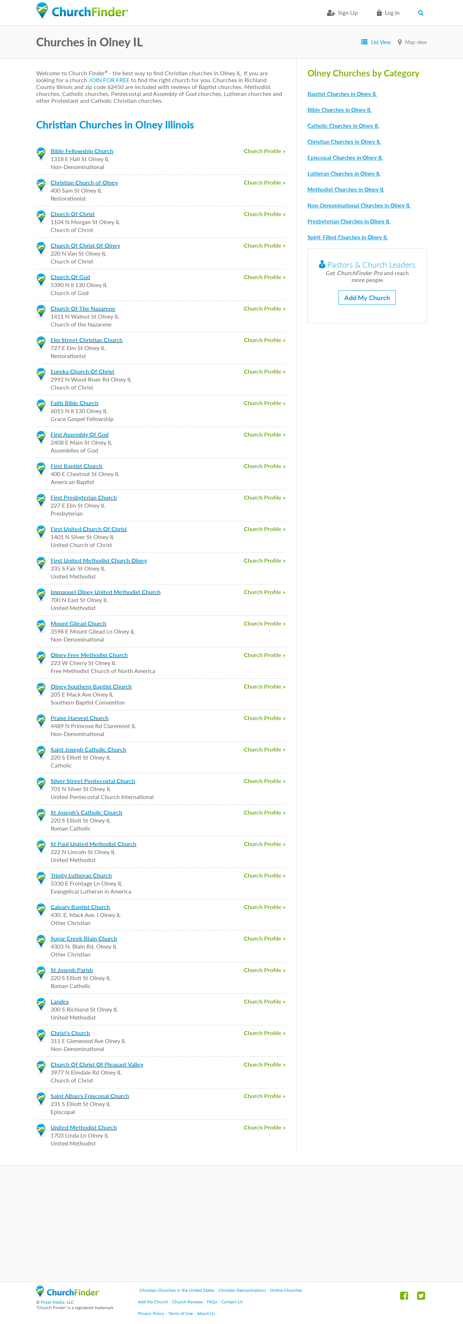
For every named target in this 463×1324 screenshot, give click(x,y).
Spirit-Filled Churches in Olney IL (347, 237)
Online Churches (286, 1290)
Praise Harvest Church (80, 717)
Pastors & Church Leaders (367, 264)
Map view (416, 42)
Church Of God (70, 276)
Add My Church (367, 298)
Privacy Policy (151, 1313)
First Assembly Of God (80, 434)
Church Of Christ (73, 213)
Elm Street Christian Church (87, 339)
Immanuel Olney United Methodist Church (106, 591)
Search (422, 13)
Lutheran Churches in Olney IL (344, 173)
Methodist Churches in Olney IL (346, 189)
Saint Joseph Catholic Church (88, 749)
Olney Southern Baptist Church (91, 686)
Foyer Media (52, 1302)
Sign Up (348, 12)
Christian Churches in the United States (177, 1290)
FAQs (212, 1301)
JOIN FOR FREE (109, 79)
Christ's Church (70, 1032)
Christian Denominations (242, 1290)
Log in (392, 12)
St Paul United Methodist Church (93, 843)
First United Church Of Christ (89, 528)
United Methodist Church (84, 1127)
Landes (60, 1001)
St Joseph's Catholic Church (86, 812)
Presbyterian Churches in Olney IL (348, 221)
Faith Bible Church (74, 402)
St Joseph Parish (72, 969)
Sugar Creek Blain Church (84, 938)
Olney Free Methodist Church (89, 654)
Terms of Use (180, 1313)
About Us (206, 1313)
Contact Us (232, 1301)
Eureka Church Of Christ (82, 371)
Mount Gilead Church (78, 623)
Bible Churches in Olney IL (339, 109)
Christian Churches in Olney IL (344, 141)
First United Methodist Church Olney (99, 560)
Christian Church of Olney (84, 182)
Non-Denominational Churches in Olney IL (359, 205)
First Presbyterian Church (84, 497)
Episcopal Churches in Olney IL (345, 157)
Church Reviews (187, 1301)
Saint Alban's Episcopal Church (90, 1095)
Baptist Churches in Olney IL (342, 94)
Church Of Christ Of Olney (85, 245)
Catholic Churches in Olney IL (343, 125)
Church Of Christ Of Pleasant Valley (97, 1064)
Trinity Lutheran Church (81, 875)
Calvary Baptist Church (80, 906)
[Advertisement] (231, 1223)
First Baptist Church (76, 465)
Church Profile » (264, 150)
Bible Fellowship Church (82, 150)
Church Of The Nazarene (83, 308)
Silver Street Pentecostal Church (93, 780)
